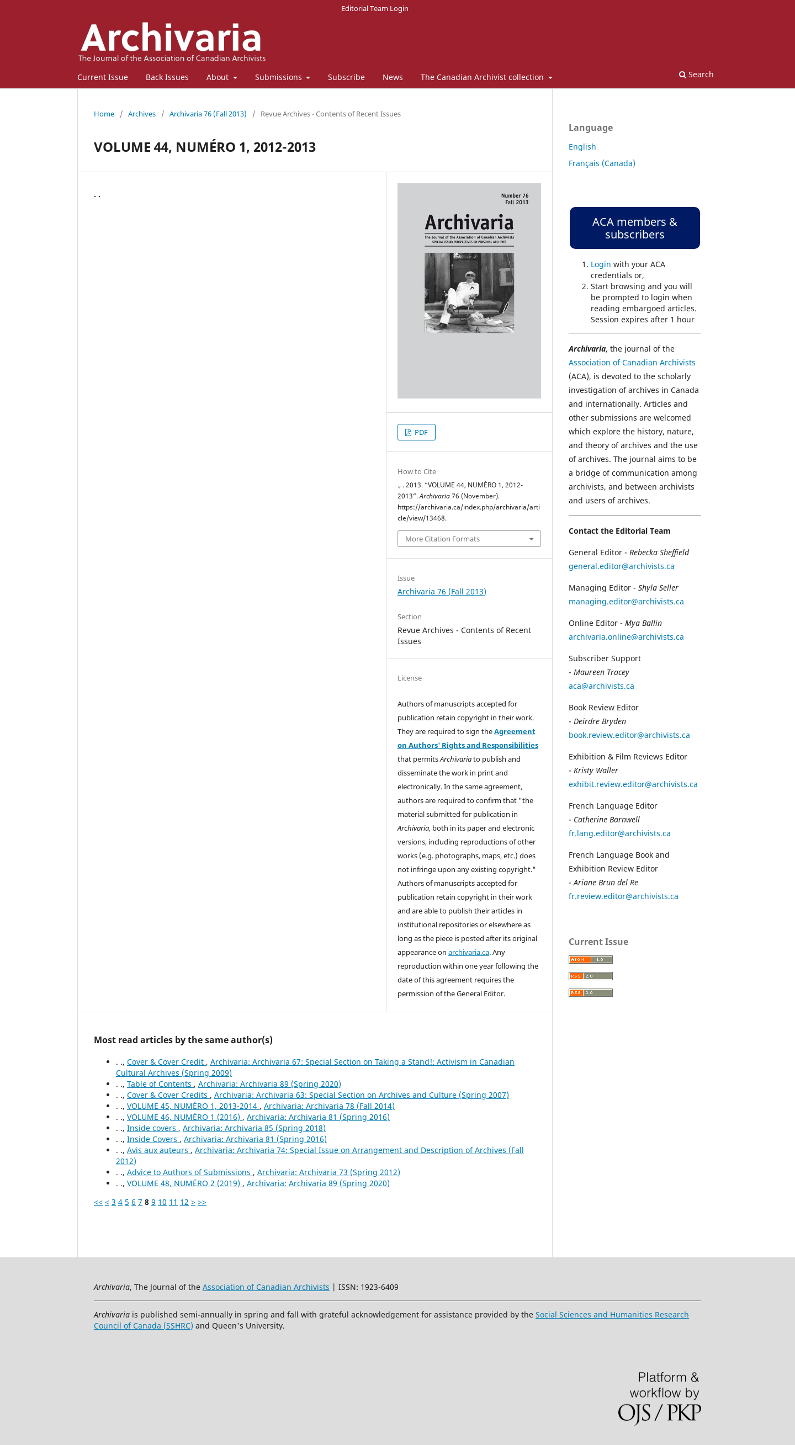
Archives (142, 114)
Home (104, 114)
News (393, 77)
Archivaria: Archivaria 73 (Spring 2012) (328, 1172)
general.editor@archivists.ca (622, 566)
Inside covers (152, 1128)
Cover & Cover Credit (166, 1061)
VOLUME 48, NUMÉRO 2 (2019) (184, 1183)
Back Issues (167, 77)
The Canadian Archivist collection (483, 77)
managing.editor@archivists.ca (626, 601)
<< (98, 1202)
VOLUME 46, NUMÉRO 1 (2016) (184, 1117)
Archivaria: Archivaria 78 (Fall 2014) (329, 1106)
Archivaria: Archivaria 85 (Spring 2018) (254, 1128)
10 (162, 1202)
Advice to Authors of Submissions (190, 1172)
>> (202, 1202)
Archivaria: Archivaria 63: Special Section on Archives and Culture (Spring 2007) (361, 1095)
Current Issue (102, 77)
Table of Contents (160, 1084)
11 (173, 1202)
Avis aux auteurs (158, 1150)
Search (696, 74)
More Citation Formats (442, 539)
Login (601, 264)
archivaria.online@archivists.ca (626, 636)
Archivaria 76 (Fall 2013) (208, 114)
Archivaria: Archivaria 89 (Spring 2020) (269, 1084)
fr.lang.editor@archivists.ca (620, 833)
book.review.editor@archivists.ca (629, 735)
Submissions (279, 77)
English (582, 146)
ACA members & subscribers (634, 228)
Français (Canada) (602, 163)
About (218, 77)
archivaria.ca (468, 952)
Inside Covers (153, 1139)
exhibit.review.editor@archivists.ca (633, 784)
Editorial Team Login (375, 8)
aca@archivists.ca (601, 686)
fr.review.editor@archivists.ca (624, 896)
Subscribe (346, 77)
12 (184, 1202)
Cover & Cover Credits (168, 1095)
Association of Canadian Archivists (632, 362)
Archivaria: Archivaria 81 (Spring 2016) (318, 1117)
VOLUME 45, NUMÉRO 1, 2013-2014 (193, 1106)
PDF (420, 432)
